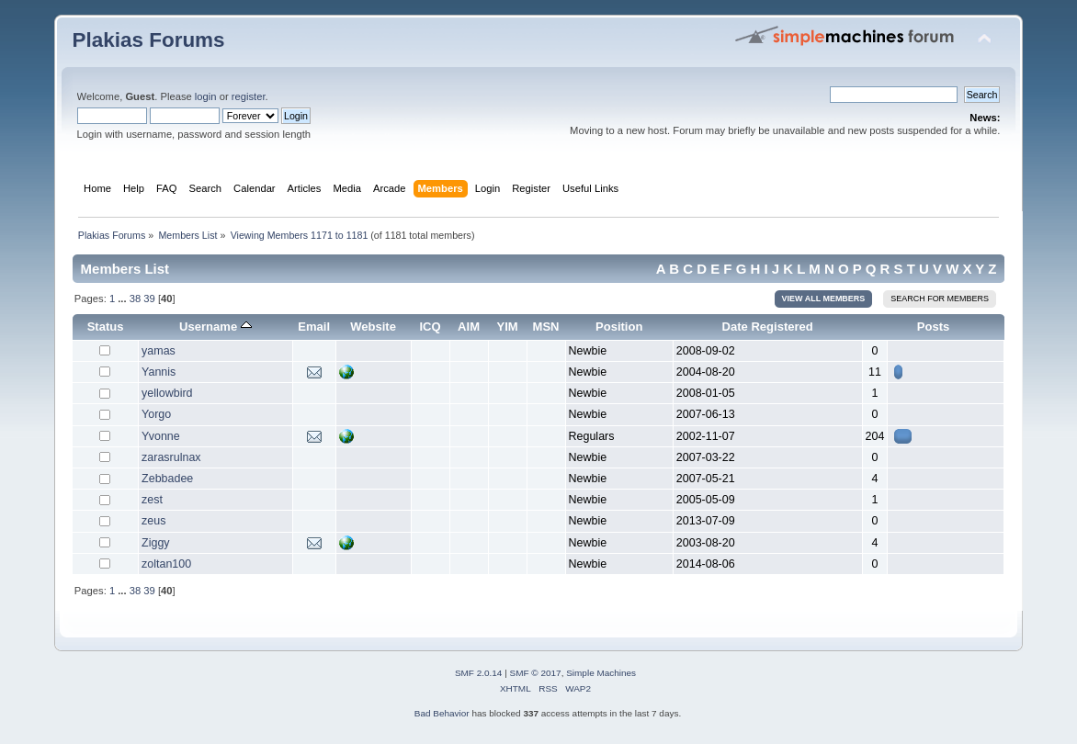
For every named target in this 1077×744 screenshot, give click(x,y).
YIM (506, 326)
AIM (469, 326)
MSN (546, 326)
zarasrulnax (171, 457)
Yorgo (156, 414)
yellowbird (167, 393)
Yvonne (161, 436)
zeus (153, 520)
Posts (933, 326)
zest (152, 499)
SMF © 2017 (535, 673)
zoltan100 (166, 564)
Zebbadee (167, 478)
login (206, 96)
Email (314, 326)
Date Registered (767, 326)
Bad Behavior (442, 713)
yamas (159, 350)
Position (618, 326)
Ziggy (156, 542)
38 (135, 298)
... (123, 298)
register (249, 96)
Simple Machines (601, 673)
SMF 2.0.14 (479, 673)
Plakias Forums (149, 39)
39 (148, 298)
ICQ (429, 326)
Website (373, 326)
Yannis (159, 372)
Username (215, 326)
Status (105, 326)
